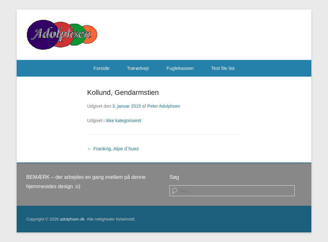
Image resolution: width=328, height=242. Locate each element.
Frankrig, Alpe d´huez (113, 148)
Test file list (222, 68)
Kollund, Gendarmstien (123, 92)
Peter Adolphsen (163, 106)
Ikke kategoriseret (123, 120)
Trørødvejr (138, 68)
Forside (102, 68)
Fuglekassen (180, 68)
